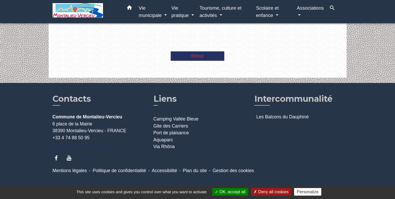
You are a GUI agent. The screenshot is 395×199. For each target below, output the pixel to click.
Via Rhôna (164, 146)
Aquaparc (163, 139)
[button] (129, 8)
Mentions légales (70, 170)
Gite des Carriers (170, 126)
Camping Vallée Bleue (176, 119)
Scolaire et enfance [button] (267, 11)
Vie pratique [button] (180, 11)
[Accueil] (85, 11)
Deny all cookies (271, 192)
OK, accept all (230, 192)
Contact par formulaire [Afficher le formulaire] (77, 144)
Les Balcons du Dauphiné (282, 116)
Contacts (72, 99)
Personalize (308, 192)
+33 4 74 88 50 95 (71, 137)
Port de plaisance (171, 132)
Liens (165, 99)
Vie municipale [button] (151, 11)
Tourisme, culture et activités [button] (220, 11)
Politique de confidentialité (119, 170)
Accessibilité (164, 170)
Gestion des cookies (233, 170)
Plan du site (195, 170)
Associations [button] (310, 8)
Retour (197, 56)
